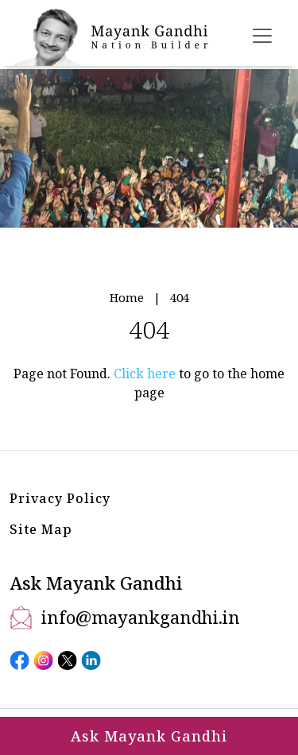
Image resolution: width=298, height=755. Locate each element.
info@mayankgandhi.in (140, 617)
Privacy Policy (60, 498)
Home (127, 297)
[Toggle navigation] (262, 36)
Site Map (41, 529)
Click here (145, 373)
